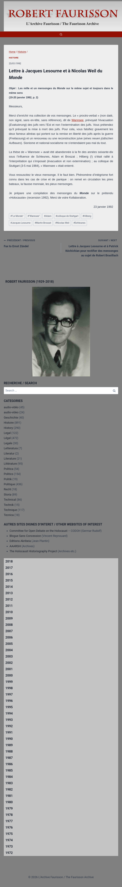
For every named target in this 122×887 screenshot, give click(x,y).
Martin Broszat (43, 223)
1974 (9, 840)
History (8, 427)
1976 (9, 827)
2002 (9, 663)
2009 (9, 618)
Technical (10, 499)
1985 (9, 770)
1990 (9, 739)
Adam (47, 216)
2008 (9, 625)
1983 (9, 783)
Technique (10, 510)
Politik (8, 479)
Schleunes (79, 223)
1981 (9, 796)
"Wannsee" (33, 216)
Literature (10, 458)
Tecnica (9, 515)
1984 (9, 777)
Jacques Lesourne (20, 223)
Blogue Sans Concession (25, 535)
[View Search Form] (61, 34)
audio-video (11, 412)
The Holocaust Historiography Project (34, 551)
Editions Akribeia (20, 541)
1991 (9, 732)
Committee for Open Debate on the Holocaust (39, 530)
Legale (8, 443)
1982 (9, 789)
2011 (9, 606)
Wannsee (77, 120)
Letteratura (11, 448)
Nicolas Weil (62, 223)
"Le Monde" (16, 216)
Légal (7, 438)
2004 (9, 650)
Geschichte (11, 417)
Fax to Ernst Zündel (31, 243)
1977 (9, 821)
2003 (9, 656)
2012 (9, 599)
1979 (9, 808)
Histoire (14, 58)
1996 (9, 701)
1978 (9, 815)
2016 (9, 574)
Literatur (9, 453)
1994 (9, 713)
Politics (8, 474)
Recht (7, 489)
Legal (7, 433)
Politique (9, 484)
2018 (9, 561)
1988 (9, 751)
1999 (9, 682)
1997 (9, 694)
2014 (9, 587)
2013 (9, 593)
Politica (8, 469)
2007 (9, 631)
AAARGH (15, 546)
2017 (9, 568)
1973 (9, 846)
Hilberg (86, 216)
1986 (9, 764)
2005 (9, 644)
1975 (9, 834)
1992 (9, 726)
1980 (9, 802)
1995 (9, 707)
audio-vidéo (11, 407)
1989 (9, 745)
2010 (9, 612)
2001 (9, 669)
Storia (7, 494)
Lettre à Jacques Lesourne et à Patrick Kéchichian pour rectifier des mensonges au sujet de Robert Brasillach (91, 247)
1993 (9, 720)
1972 (9, 853)
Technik (9, 504)
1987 (9, 758)
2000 (9, 675)
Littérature (10, 463)
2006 (9, 637)
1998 (9, 688)
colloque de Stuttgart (67, 216)
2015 (9, 580)
